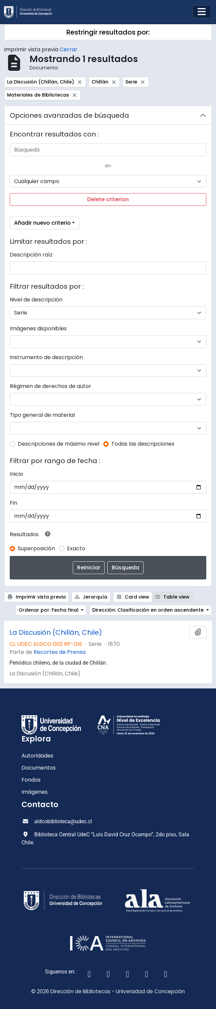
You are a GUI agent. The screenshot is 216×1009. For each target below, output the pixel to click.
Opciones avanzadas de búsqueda (69, 115)
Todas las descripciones (142, 444)
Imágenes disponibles (38, 328)
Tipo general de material (42, 415)
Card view (132, 597)
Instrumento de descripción (46, 357)
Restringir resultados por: (108, 32)
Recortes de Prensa (60, 652)
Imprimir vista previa (36, 597)
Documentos (38, 768)
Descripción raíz (31, 255)
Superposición (36, 548)
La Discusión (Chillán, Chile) (55, 632)
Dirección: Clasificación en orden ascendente (148, 610)
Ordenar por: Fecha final (49, 610)
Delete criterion (108, 199)
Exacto (76, 548)
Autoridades (37, 756)
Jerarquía (91, 597)
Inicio (16, 474)
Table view (172, 597)
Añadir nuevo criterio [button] (42, 223)
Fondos (31, 780)
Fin (13, 503)
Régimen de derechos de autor (50, 386)
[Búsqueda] (108, 150)
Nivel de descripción (36, 299)
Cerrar (68, 49)
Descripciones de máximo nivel (58, 444)
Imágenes (34, 792)
